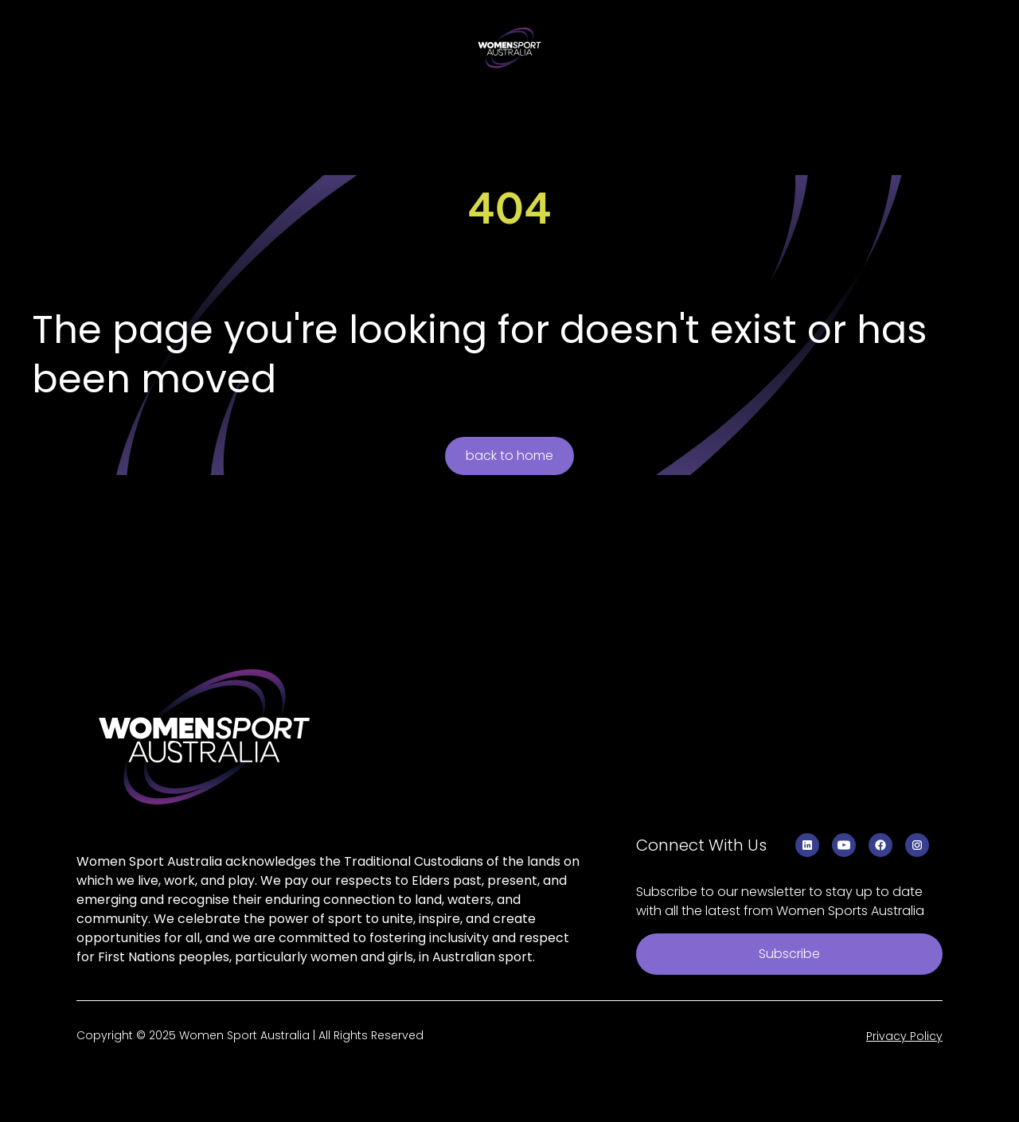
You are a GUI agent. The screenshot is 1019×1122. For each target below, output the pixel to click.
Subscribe (789, 954)
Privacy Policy (904, 1036)
